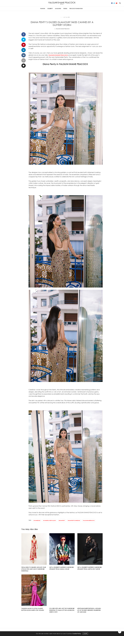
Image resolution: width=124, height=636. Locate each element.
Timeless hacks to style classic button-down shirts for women (32, 609)
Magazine (58, 8)
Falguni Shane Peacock (63, 29)
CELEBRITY (50, 8)
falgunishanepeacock (89, 520)
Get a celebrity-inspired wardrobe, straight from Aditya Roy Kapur (89, 568)
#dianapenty (62, 520)
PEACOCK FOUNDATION (76, 8)
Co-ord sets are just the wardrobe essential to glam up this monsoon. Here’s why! (62, 610)
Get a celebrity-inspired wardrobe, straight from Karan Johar (61, 568)
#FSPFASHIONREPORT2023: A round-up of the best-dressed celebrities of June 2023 (89, 610)
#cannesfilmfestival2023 (49, 520)
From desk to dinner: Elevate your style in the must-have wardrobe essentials (33, 569)
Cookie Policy (76, 633)
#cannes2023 (37, 520)
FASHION (42, 8)
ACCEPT (85, 633)
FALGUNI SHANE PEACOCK (58, 55)
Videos (65, 8)
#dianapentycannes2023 (74, 520)
